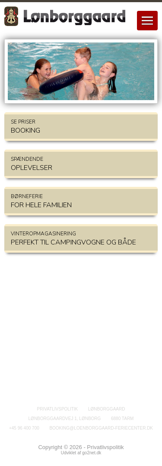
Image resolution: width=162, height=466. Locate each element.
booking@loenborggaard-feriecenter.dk (101, 428)
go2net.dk (91, 452)
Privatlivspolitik (57, 409)
